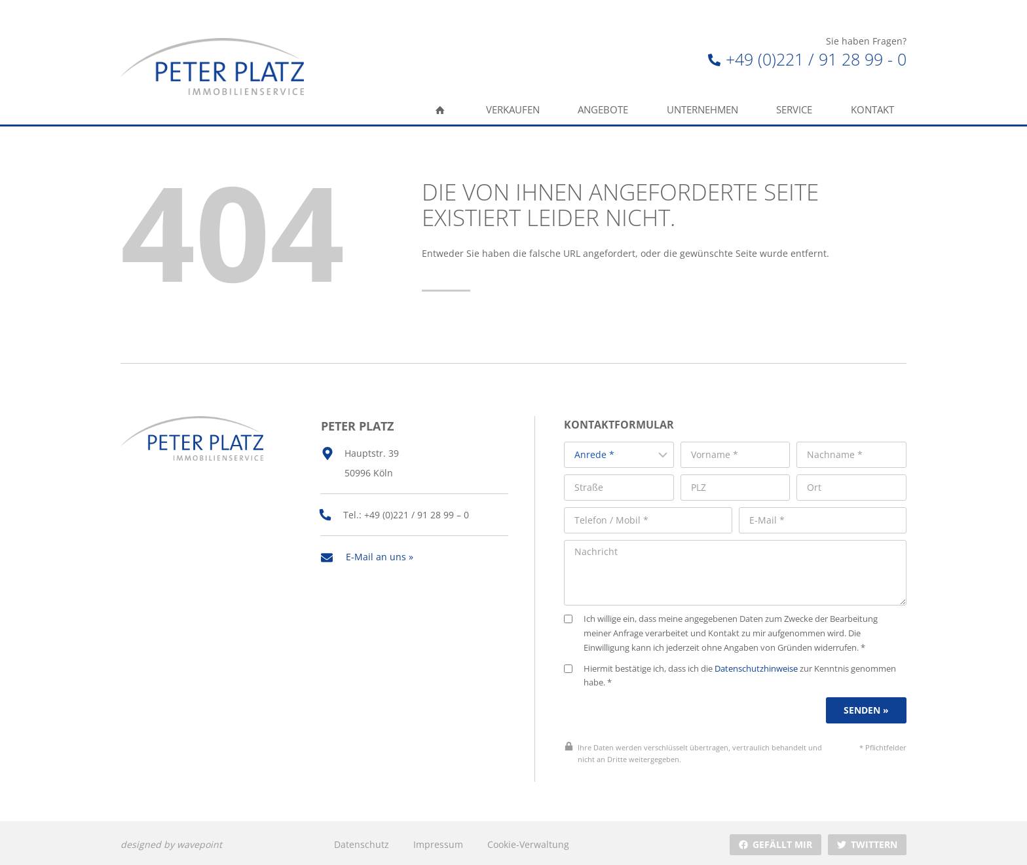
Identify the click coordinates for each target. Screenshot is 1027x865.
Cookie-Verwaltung (528, 841)
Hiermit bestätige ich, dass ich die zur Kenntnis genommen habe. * (734, 672)
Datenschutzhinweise (760, 665)
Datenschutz (361, 841)
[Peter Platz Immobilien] (212, 66)
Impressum (438, 841)
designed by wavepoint (171, 841)
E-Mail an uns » (379, 554)
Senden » (866, 707)
